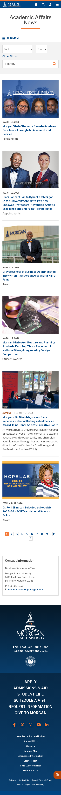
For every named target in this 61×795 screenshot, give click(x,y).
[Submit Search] (54, 64)
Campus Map (30, 751)
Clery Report (30, 760)
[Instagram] (30, 725)
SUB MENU (11, 38)
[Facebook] (14, 725)
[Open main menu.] (57, 4)
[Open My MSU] (36, 4)
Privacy (12, 780)
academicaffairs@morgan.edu (25, 589)
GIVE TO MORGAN (31, 713)
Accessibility (30, 741)
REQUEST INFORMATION (30, 706)
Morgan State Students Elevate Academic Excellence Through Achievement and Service (29, 130)
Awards (6, 413)
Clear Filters (10, 56)
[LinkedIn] (47, 725)
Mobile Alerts (30, 770)
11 (54, 534)
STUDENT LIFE (30, 694)
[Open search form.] (43, 4)
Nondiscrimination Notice (31, 736)
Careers (30, 746)
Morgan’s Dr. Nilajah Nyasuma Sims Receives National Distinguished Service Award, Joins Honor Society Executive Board (30, 421)
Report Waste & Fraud (42, 780)
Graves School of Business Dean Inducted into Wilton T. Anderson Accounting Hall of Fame (29, 275)
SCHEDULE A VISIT (30, 700)
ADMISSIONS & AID (30, 688)
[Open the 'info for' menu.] (50, 4)
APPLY (30, 682)
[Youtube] (38, 725)
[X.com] (22, 725)
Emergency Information (30, 756)
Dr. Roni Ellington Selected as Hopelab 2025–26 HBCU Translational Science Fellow (26, 511)
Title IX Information (30, 765)
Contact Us (24, 780)
